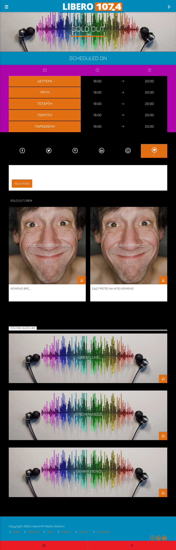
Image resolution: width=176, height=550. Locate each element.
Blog (50, 531)
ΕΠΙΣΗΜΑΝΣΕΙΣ (89, 414)
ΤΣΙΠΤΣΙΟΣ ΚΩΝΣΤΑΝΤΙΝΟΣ (48, 245)
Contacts (103, 531)
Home (16, 531)
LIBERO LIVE (89, 357)
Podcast (33, 531)
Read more (22, 183)
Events (66, 531)
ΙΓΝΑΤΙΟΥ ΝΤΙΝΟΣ (129, 245)
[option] (47, 254)
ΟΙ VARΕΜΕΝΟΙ (89, 471)
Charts (84, 531)
